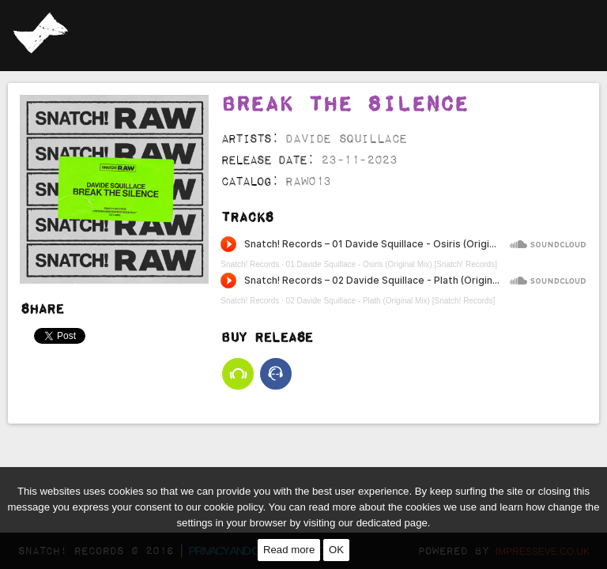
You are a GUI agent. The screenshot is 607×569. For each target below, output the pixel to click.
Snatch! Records (250, 193)
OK (336, 550)
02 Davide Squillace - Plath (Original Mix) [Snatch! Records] (391, 229)
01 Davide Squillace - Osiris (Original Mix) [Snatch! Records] (391, 193)
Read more (289, 550)
